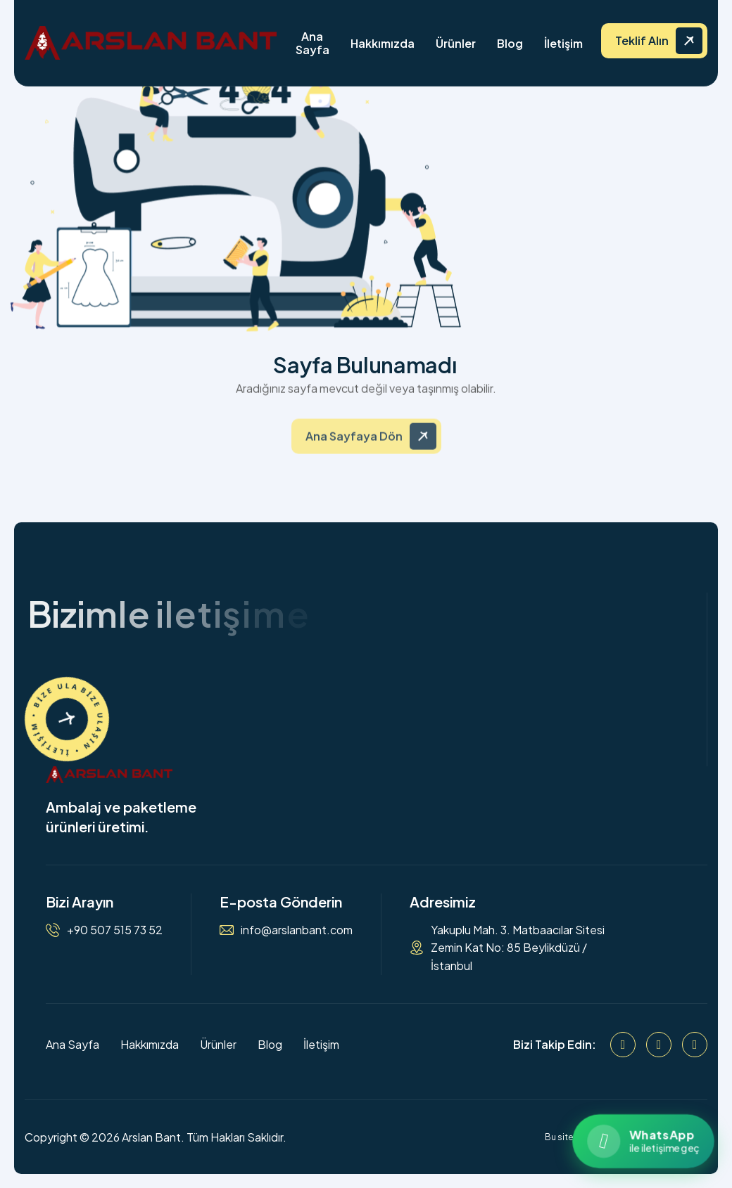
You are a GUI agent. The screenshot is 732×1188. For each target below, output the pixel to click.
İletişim (563, 43)
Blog (510, 43)
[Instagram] (658, 1044)
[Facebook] (623, 1044)
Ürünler (456, 43)
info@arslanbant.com (297, 929)
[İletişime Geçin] (67, 719)
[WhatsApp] (694, 1044)
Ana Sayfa (312, 43)
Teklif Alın (642, 40)
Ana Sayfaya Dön (354, 443)
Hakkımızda (383, 43)
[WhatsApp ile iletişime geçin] (643, 1141)
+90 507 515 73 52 (115, 929)
